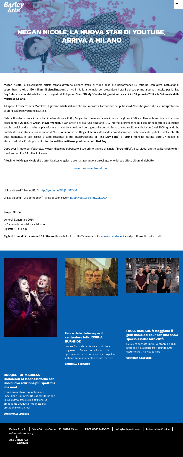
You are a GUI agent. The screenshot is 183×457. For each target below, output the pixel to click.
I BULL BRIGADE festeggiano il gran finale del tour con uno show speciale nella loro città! (152, 334)
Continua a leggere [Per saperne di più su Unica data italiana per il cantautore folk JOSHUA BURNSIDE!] (77, 364)
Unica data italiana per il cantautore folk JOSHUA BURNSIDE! (84, 337)
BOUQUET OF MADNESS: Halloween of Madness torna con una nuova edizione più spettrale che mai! (29, 381)
